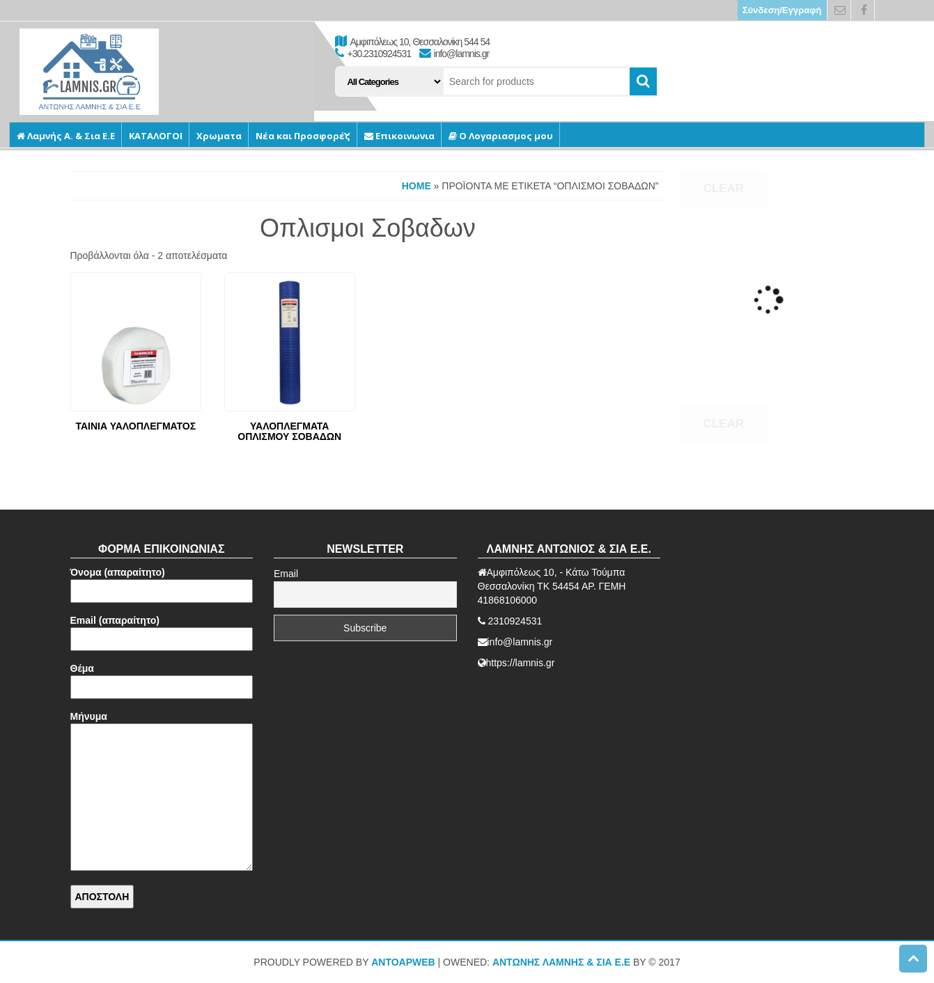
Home (416, 185)
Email (286, 573)
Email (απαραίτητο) (162, 630)
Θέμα (162, 678)
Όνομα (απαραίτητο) (162, 582)
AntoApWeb (403, 962)
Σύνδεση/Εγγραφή (782, 10)
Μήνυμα (162, 792)
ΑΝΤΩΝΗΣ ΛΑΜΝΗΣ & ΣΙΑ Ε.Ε (561, 962)
